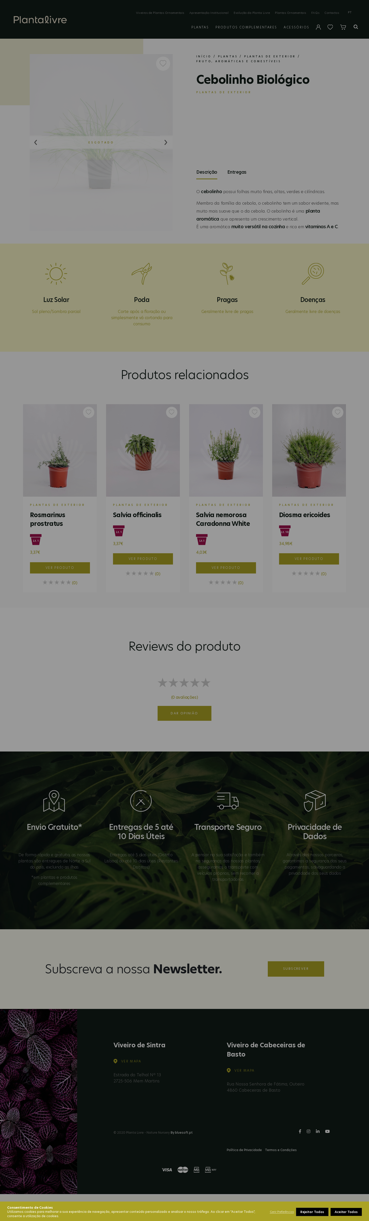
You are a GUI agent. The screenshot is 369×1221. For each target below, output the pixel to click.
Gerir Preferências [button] (282, 1212)
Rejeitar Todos (312, 1212)
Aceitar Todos (346, 1212)
